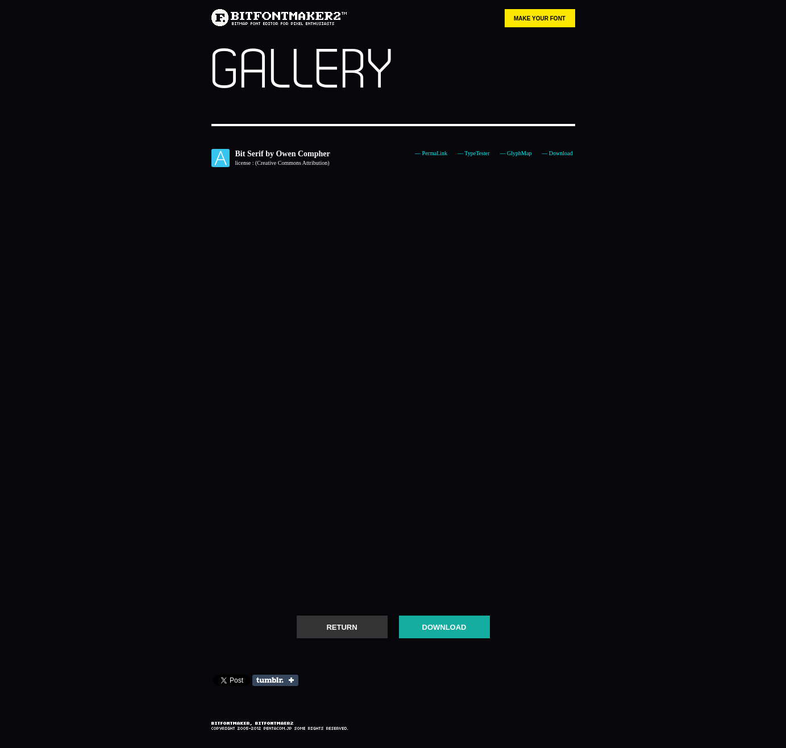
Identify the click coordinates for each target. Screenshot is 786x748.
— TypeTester (473, 153)
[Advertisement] (393, 571)
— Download (557, 153)
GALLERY (301, 70)
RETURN (341, 627)
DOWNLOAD (444, 627)
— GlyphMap (515, 153)
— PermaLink (431, 153)
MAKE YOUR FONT (539, 18)
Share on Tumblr (275, 680)
